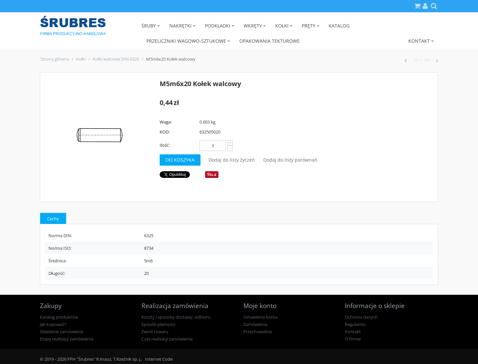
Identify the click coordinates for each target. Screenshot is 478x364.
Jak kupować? (53, 324)
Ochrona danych (361, 317)
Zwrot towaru (154, 332)
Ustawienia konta (260, 317)
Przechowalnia (257, 332)
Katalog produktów (59, 317)
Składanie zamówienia (61, 332)
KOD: (165, 132)
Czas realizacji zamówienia (167, 339)
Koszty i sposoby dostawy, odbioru (175, 317)
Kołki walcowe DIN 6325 (116, 59)
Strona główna (54, 59)
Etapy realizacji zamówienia (66, 339)
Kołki (81, 59)
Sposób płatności (158, 324)
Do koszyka (180, 160)
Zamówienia (255, 324)
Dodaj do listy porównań (290, 160)
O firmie (353, 339)
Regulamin (355, 324)
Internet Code (159, 359)
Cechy (53, 219)
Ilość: (165, 145)
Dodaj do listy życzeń (231, 160)
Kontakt (353, 332)
